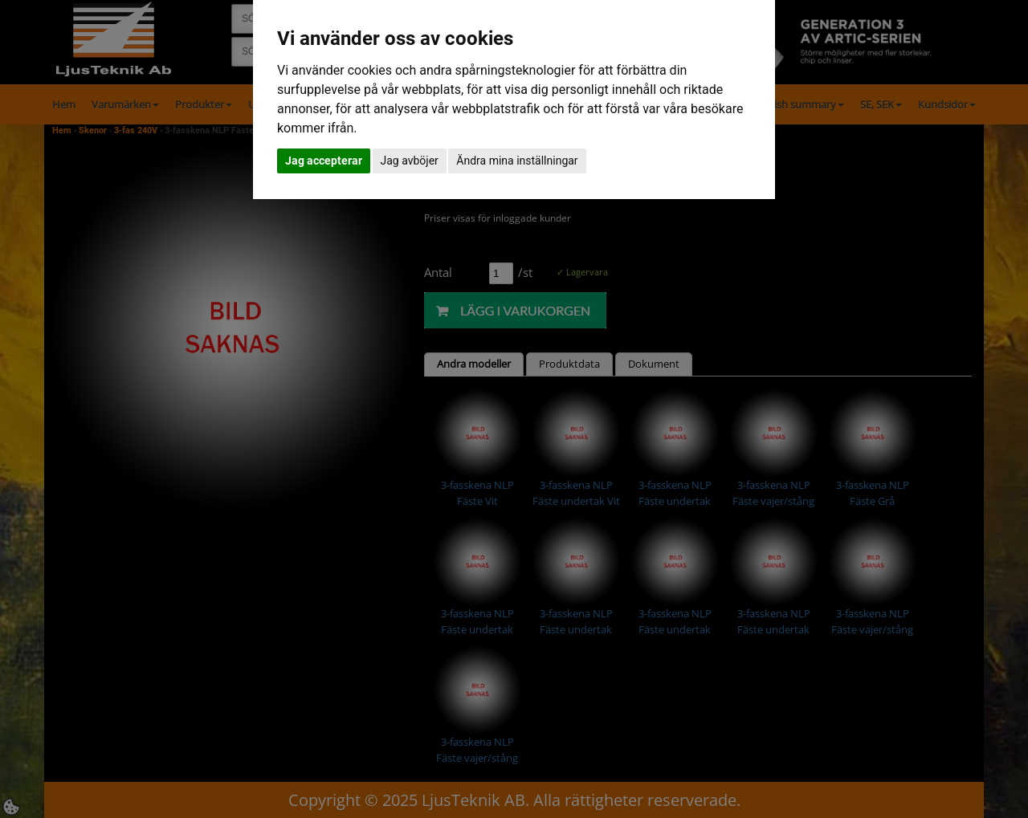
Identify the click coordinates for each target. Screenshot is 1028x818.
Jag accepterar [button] (323, 160)
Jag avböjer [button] (410, 160)
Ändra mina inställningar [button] (516, 160)
